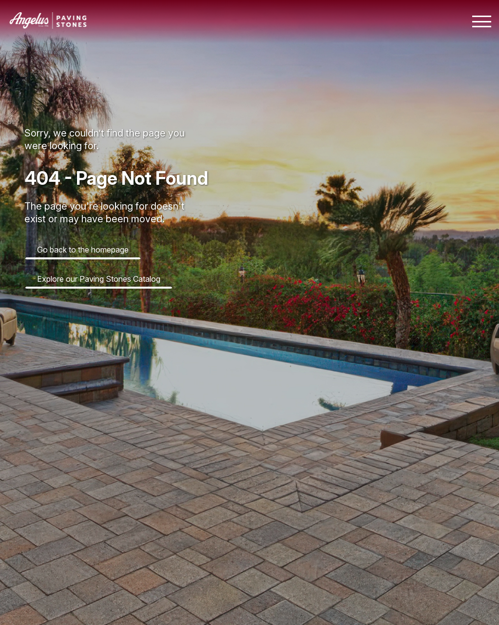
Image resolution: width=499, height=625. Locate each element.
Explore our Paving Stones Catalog (98, 279)
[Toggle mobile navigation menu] (481, 21)
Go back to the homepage (83, 249)
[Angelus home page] (48, 26)
